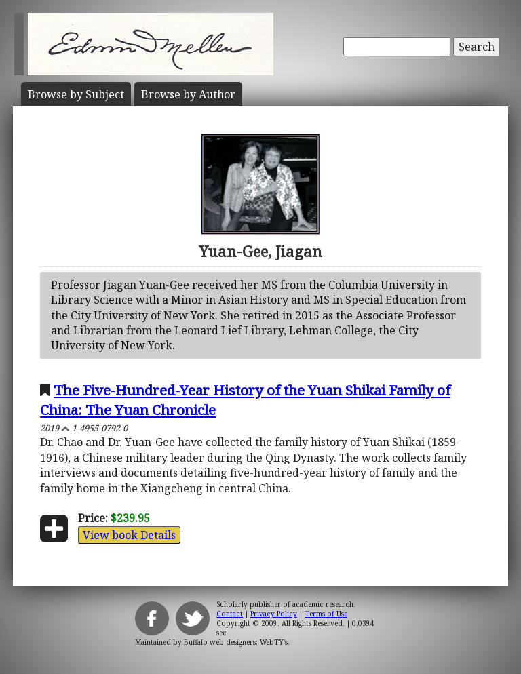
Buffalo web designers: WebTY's (236, 642)
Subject (76, 94)
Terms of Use (326, 613)
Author (188, 94)
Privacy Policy (273, 613)
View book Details (129, 535)
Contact (229, 613)
